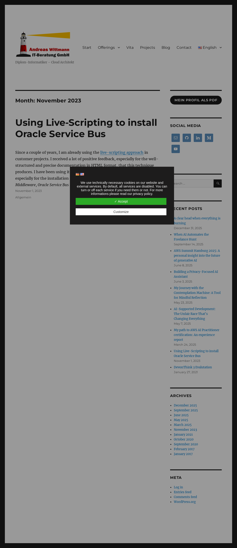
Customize (121, 212)
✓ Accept (121, 201)
